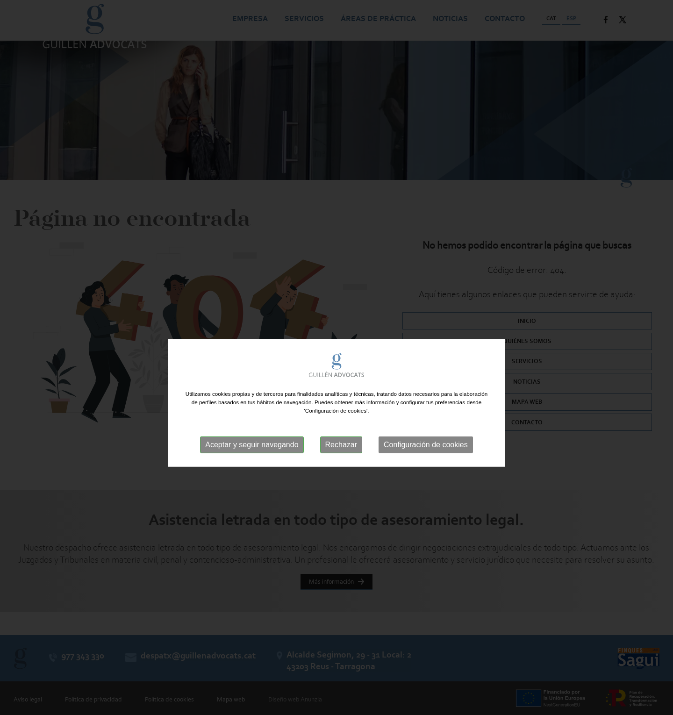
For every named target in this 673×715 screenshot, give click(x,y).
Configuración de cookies (426, 459)
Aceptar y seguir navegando (251, 459)
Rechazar (341, 459)
